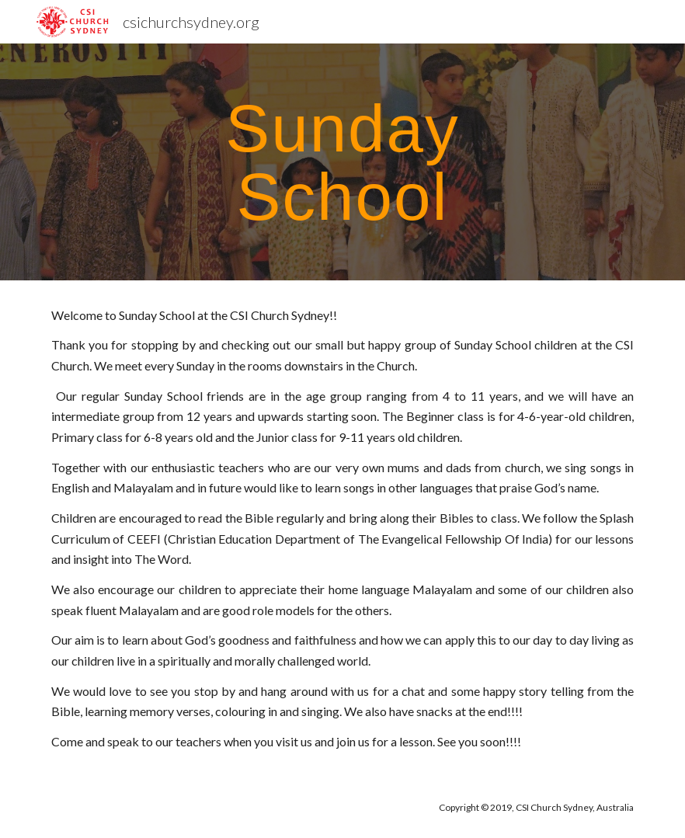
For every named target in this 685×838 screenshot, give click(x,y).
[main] (342, 162)
